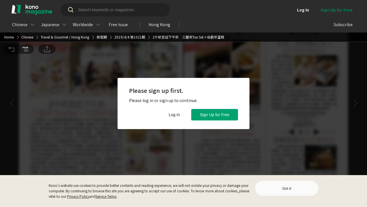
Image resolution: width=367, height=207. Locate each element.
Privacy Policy (78, 196)
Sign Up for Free (214, 114)
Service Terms (105, 196)
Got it (286, 188)
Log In (174, 114)
